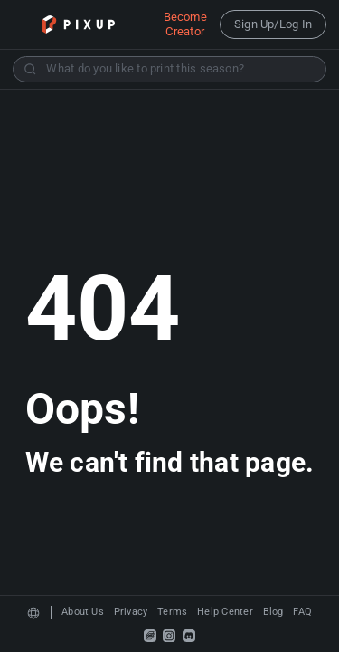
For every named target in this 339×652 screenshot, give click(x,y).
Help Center (225, 612)
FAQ (302, 612)
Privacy (131, 612)
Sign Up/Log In (273, 24)
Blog (273, 612)
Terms (172, 612)
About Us (82, 612)
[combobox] (169, 69)
